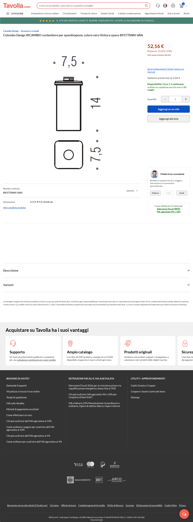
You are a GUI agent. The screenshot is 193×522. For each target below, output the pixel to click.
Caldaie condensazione (129, 13)
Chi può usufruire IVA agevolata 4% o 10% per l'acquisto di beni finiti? (93, 396)
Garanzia (130, 505)
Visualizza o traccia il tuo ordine (23, 391)
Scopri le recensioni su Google (96, 20)
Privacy (182, 505)
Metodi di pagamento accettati (22, 409)
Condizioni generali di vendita (91, 505)
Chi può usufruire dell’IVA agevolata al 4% (28, 435)
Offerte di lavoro (68, 505)
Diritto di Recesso (115, 505)
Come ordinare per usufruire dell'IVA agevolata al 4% (34, 441)
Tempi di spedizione (16, 397)
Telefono (155, 193)
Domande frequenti (16, 385)
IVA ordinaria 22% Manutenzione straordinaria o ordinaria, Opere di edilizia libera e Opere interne (94, 404)
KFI (101, 520)
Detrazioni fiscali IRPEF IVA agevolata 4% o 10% (169, 210)
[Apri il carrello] (183, 6)
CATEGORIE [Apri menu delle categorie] (17, 13)
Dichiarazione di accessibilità (149, 505)
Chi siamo (54, 505)
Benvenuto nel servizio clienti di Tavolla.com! (27, 505)
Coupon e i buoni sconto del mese (148, 391)
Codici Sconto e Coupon (143, 385)
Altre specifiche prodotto (14, 207)
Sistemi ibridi (107, 13)
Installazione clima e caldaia (45, 13)
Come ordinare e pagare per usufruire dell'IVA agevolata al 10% (30, 428)
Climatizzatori (70, 13)
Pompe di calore (89, 13)
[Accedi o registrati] (172, 6)
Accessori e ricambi (30, 31)
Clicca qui (170, 21)
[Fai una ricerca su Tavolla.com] (93, 5)
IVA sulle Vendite (15, 403)
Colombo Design (11, 31)
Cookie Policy (171, 505)
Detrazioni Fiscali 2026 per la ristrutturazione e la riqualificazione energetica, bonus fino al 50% (95, 387)
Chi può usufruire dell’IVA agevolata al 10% (29, 421)
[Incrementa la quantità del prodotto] (186, 99)
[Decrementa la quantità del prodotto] (165, 99)
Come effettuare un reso (19, 415)
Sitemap (135, 397)
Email (181, 193)
